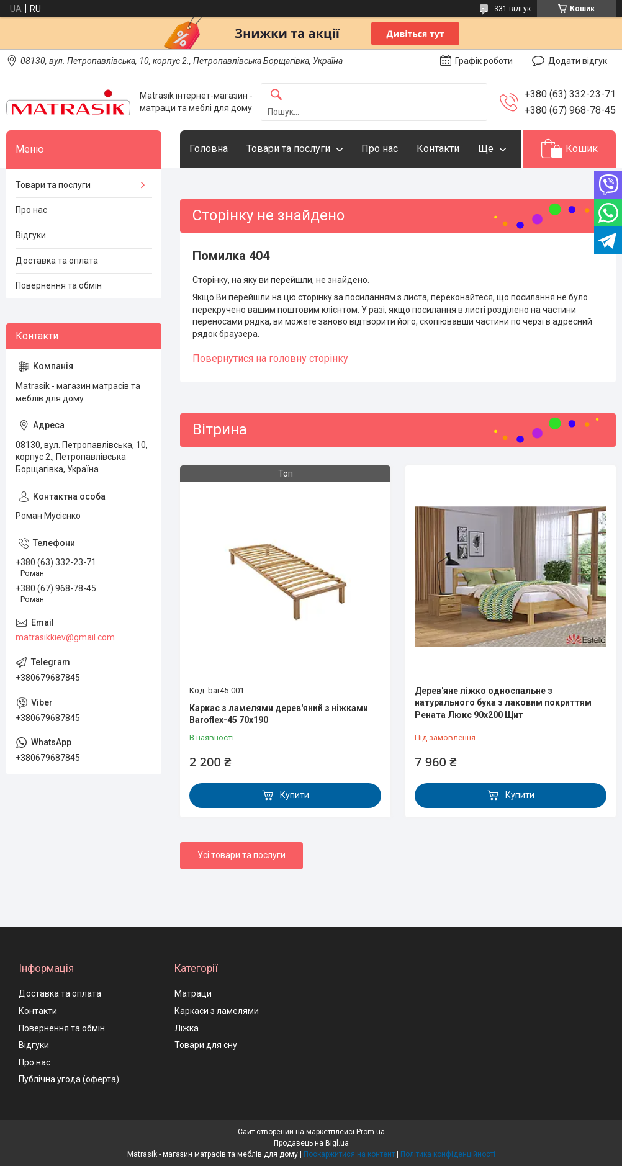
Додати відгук (577, 61)
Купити (294, 795)
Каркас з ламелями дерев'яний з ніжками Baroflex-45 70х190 (278, 714)
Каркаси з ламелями (216, 1011)
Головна (208, 149)
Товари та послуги (288, 149)
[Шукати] (276, 95)
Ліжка (186, 1028)
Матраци (193, 993)
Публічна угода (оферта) (69, 1079)
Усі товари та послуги (241, 855)
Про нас (379, 149)
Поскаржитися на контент (349, 1154)
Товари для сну (205, 1045)
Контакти (438, 149)
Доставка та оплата (57, 261)
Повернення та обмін (59, 285)
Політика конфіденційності (447, 1154)
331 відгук (512, 8)
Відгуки (31, 235)
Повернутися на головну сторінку (270, 358)
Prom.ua (370, 1132)
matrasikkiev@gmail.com (65, 637)
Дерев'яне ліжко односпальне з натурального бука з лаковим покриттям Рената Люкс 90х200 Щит (503, 703)
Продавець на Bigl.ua (311, 1143)
